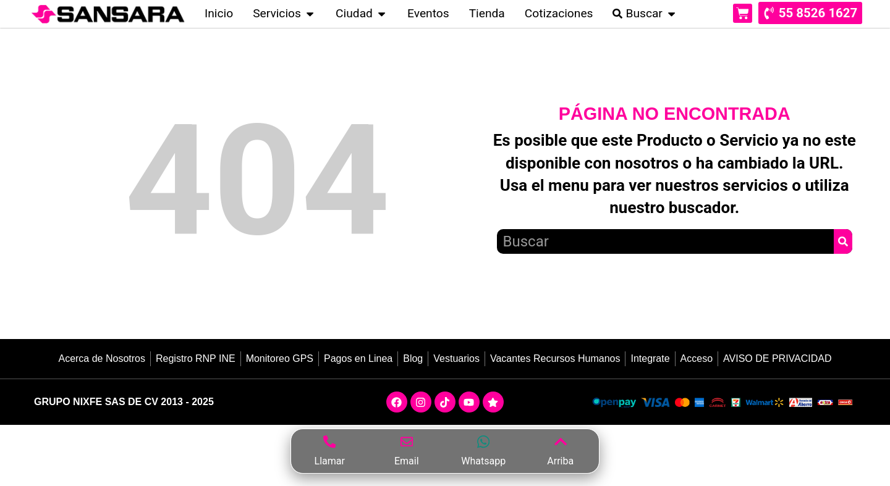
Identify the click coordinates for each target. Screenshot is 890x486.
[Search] (843, 244)
